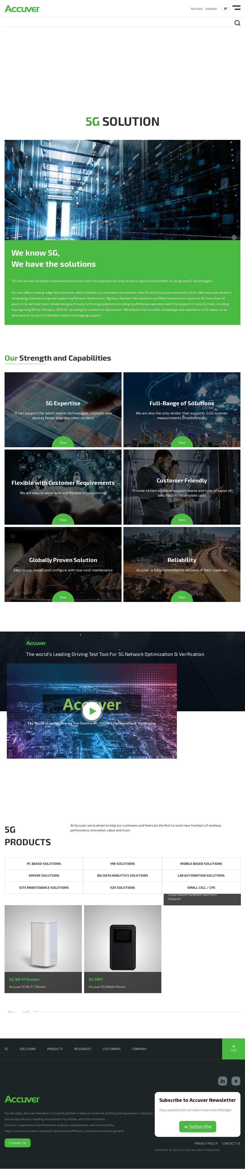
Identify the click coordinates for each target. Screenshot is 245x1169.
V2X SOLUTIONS (122, 888)
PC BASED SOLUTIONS (44, 864)
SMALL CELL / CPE (201, 888)
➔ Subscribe (198, 1126)
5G (6, 1049)
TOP (233, 1050)
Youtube (197, 8)
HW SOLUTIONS (122, 864)
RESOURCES (82, 1049)
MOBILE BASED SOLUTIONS (201, 864)
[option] (43, 949)
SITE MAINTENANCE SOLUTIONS (44, 888)
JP (225, 8)
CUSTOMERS (112, 1049)
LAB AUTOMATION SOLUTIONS (201, 876)
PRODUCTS (55, 1049)
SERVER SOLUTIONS (44, 876)
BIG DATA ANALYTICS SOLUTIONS (122, 876)
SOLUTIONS (28, 1049)
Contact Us (17, 1143)
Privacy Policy (206, 1144)
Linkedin (211, 8)
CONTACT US (231, 1144)
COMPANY (139, 1049)
